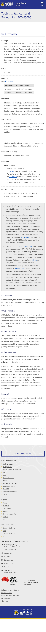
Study (5, 503)
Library (34, 260)
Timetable (9, 81)
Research (6, 506)
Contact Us (7, 553)
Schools (5, 511)
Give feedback (22, 453)
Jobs (4, 536)
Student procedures (10, 483)
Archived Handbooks (10, 492)
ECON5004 (13, 176)
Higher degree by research (12, 469)
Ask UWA (7, 556)
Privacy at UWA (6, 593)
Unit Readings (20, 268)
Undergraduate (8, 464)
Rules (5, 481)
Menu (42, 3)
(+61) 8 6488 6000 (10, 550)
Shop (4, 519)
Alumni (5, 517)
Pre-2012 (6, 489)
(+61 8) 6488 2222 (10, 572)
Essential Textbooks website (22, 246)
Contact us (6, 494)
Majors (5, 472)
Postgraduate (7, 467)
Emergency (8, 570)
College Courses (8, 478)
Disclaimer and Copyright (10, 595)
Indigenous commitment (10, 590)
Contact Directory (9, 533)
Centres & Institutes (9, 514)
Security (7, 567)
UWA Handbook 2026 (9, 460)
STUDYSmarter (25, 237)
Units (4, 475)
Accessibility (5, 598)
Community (7, 508)
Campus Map (8, 560)
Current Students (9, 528)
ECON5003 (11, 171)
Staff (4, 531)
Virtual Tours (8, 563)
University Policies (9, 486)
